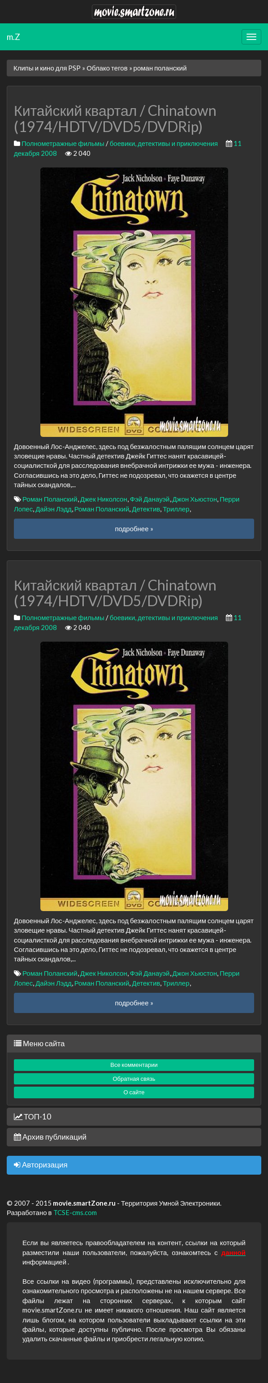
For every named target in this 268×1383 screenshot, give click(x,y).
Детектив (146, 509)
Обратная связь (133, 1078)
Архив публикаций (50, 1136)
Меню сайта (39, 1043)
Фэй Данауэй (150, 499)
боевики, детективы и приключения (164, 143)
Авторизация (41, 1164)
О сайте (133, 1092)
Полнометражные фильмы (63, 143)
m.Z (13, 36)
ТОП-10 (32, 1116)
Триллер (176, 509)
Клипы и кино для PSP (47, 68)
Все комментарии (134, 1064)
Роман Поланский (50, 499)
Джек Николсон (103, 499)
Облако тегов (106, 68)
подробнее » (134, 528)
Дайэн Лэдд (53, 509)
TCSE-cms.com (75, 1212)
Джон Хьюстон (195, 499)
